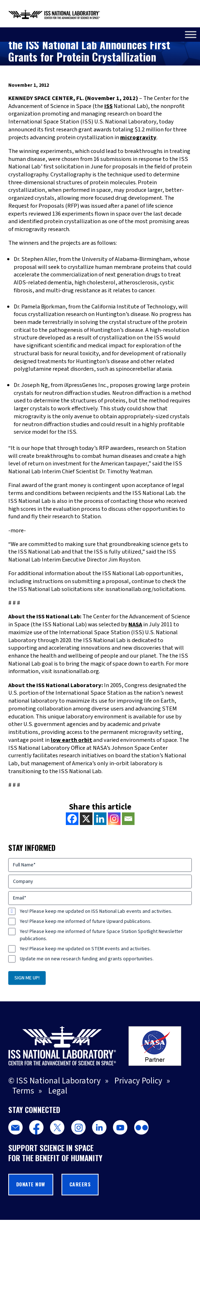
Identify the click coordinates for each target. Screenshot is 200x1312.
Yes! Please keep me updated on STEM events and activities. (85, 948)
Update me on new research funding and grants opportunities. (87, 958)
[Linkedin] (100, 818)
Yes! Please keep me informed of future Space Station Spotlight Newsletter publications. (101, 935)
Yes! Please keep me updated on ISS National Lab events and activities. (96, 911)
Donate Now (30, 1184)
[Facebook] (72, 818)
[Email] (128, 818)
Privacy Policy (138, 1081)
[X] (86, 818)
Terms (23, 1091)
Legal (57, 1091)
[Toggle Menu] (190, 34)
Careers (80, 1184)
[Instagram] (114, 818)
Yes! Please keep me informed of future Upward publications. (85, 921)
